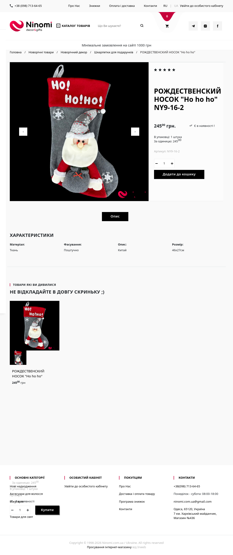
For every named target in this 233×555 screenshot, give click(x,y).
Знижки (94, 6)
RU (165, 6)
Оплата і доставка (122, 6)
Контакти (150, 6)
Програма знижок (132, 501)
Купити (47, 509)
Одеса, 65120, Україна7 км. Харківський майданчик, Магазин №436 (195, 513)
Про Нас (74, 6)
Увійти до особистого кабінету (201, 6)
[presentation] (23, 131)
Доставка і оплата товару (137, 494)
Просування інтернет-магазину (109, 547)
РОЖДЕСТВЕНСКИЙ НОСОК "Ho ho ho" (28, 374)
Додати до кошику (179, 174)
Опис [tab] (115, 216)
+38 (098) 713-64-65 (28, 6)
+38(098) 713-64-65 (187, 486)
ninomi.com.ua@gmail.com (193, 501)
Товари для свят (21, 517)
